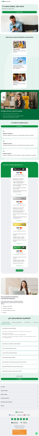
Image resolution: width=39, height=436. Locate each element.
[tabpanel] (19, 350)
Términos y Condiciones (19, 427)
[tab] (6, 322)
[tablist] (19, 322)
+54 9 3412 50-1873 (22, 334)
